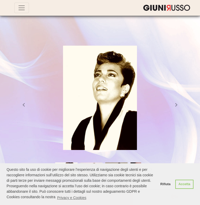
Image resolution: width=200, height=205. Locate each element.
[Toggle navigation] (21, 8)
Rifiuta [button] (165, 184)
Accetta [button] (184, 184)
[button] (23, 104)
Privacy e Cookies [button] (71, 198)
